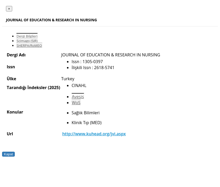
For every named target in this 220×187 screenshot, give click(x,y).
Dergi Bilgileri (27, 36)
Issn (11, 67)
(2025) (54, 87)
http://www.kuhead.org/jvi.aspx (94, 134)
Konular (15, 112)
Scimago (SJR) (27, 40)
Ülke (11, 79)
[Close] (9, 8)
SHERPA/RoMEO (29, 45)
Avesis (78, 96)
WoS (76, 102)
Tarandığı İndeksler (27, 87)
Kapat (8, 154)
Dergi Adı (16, 55)
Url (10, 134)
